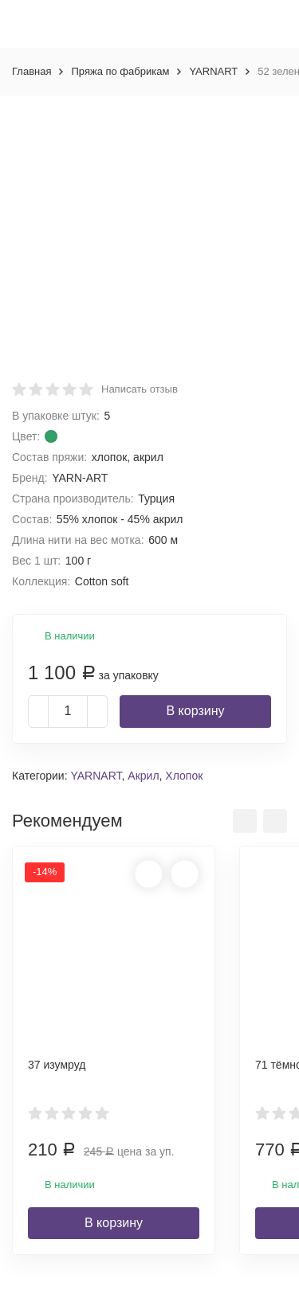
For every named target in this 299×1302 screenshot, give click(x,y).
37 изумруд (56, 1064)
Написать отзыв (139, 389)
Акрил (143, 775)
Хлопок (184, 775)
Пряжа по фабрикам (120, 71)
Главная (31, 71)
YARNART (213, 71)
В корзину (195, 710)
